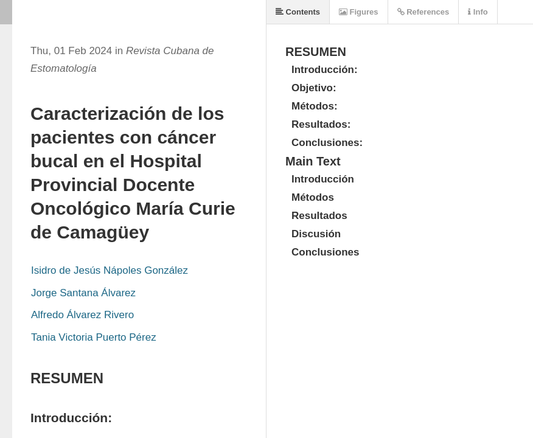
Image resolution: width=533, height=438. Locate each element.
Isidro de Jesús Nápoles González (109, 270)
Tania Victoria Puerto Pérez (93, 337)
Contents (298, 11)
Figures (358, 11)
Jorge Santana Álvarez (83, 293)
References (423, 11)
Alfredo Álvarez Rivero (82, 315)
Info (477, 11)
